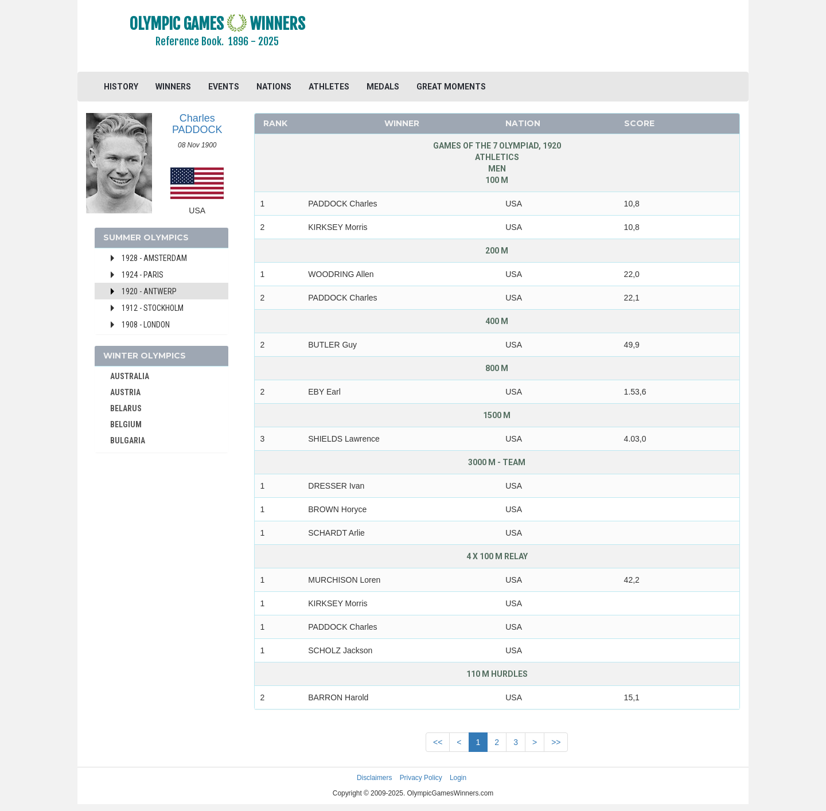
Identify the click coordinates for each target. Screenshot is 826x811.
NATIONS (273, 86)
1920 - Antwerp (149, 291)
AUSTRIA (125, 392)
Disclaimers (374, 778)
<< (437, 742)
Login (458, 778)
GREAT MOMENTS (451, 86)
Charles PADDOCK (197, 123)
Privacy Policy (421, 778)
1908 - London (146, 324)
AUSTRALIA (129, 376)
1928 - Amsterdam (154, 258)
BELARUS (126, 408)
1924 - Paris (142, 274)
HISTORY (121, 86)
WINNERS (173, 86)
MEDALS (383, 86)
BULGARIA (127, 440)
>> (555, 742)
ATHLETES (329, 86)
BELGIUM (126, 424)
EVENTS (223, 86)
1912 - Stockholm (153, 308)
